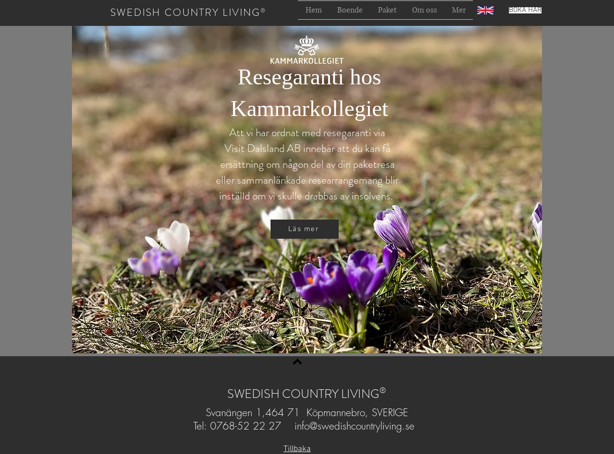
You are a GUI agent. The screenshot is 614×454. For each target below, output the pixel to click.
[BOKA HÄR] (525, 10)
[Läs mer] (305, 229)
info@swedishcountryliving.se (354, 425)
